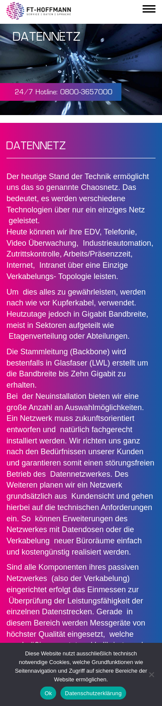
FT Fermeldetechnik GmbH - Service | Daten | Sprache (38, 11)
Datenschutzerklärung (93, 693)
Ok (48, 693)
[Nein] (151, 674)
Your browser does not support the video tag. (81, 69)
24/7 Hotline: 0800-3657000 (64, 93)
